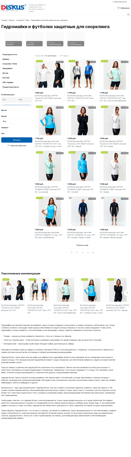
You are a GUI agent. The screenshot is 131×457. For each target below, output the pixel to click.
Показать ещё (82, 245)
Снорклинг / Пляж (22, 20)
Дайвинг (6, 59)
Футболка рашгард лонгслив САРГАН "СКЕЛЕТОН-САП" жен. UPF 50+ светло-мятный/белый (113, 98)
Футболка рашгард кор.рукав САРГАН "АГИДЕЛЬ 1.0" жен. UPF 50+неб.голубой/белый (48, 235)
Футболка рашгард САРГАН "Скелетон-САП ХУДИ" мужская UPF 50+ (48, 98)
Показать (17, 140)
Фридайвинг (8, 68)
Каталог (12, 20)
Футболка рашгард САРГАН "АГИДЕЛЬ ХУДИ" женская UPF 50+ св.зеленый (50, 189)
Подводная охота (10, 54)
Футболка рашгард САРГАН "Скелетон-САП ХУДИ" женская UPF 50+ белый (113, 143)
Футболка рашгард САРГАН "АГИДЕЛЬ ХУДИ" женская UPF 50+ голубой (82, 189)
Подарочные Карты (11, 87)
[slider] (2, 105)
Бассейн (6, 78)
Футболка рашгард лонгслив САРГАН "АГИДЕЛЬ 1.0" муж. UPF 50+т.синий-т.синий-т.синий (81, 235)
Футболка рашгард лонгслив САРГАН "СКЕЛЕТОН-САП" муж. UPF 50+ (80, 98)
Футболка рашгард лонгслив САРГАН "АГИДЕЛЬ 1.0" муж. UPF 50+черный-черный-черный (113, 235)
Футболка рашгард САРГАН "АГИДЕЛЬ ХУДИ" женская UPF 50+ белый (115, 189)
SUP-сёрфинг (8, 82)
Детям (5, 73)
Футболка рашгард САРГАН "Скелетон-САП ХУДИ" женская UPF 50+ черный (80, 143)
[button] (127, 292)
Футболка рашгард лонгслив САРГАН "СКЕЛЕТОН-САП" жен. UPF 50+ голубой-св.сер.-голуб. (48, 143)
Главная (4, 20)
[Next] (92, 252)
